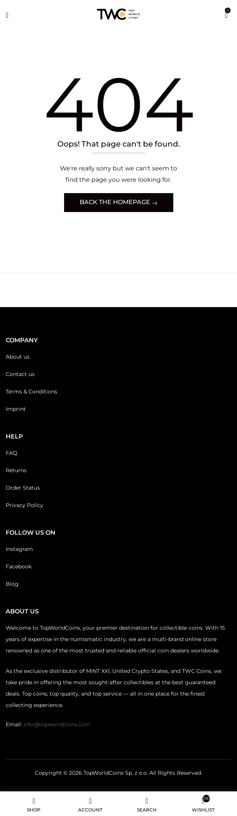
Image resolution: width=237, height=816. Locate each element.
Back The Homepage (116, 202)
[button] (226, 14)
